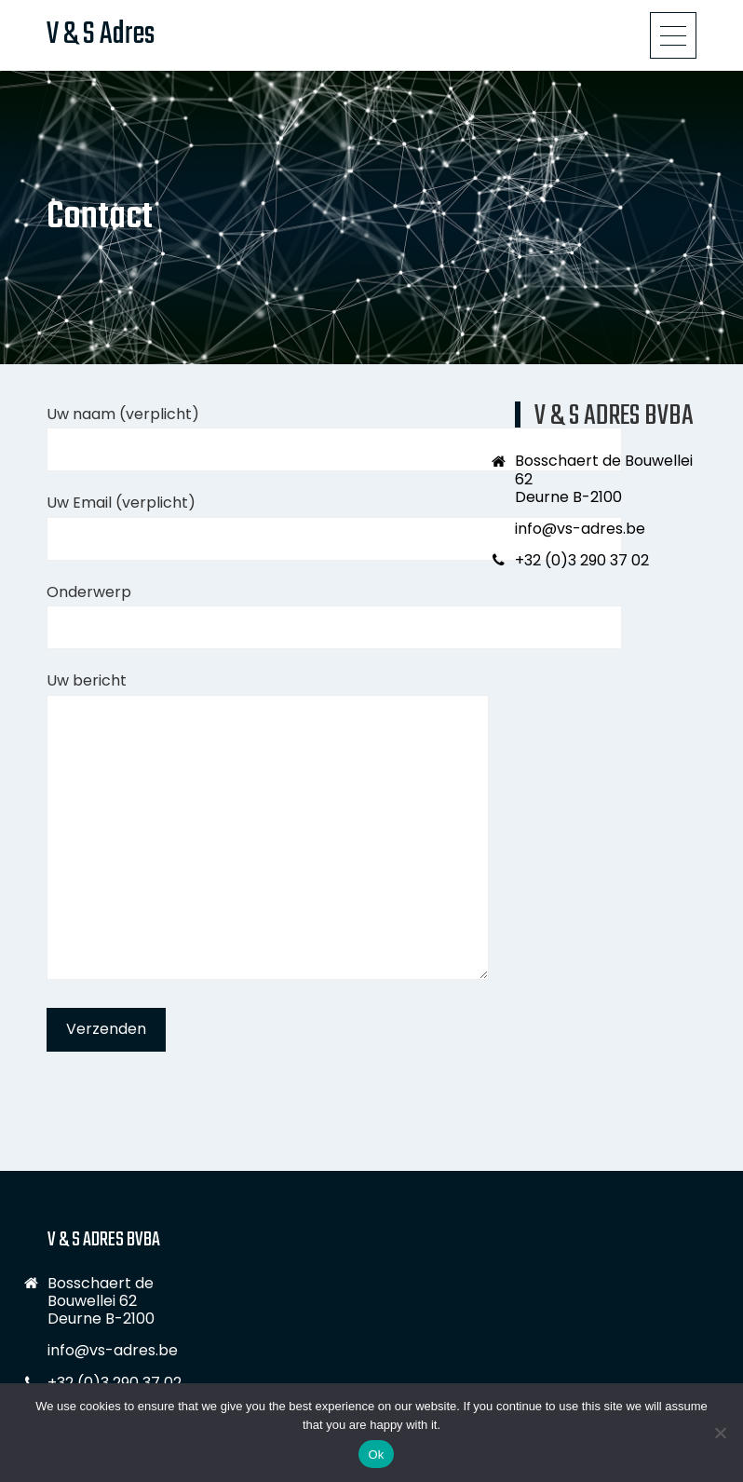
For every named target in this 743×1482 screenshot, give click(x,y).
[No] (719, 1432)
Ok (376, 1455)
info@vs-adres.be (580, 528)
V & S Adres (101, 35)
